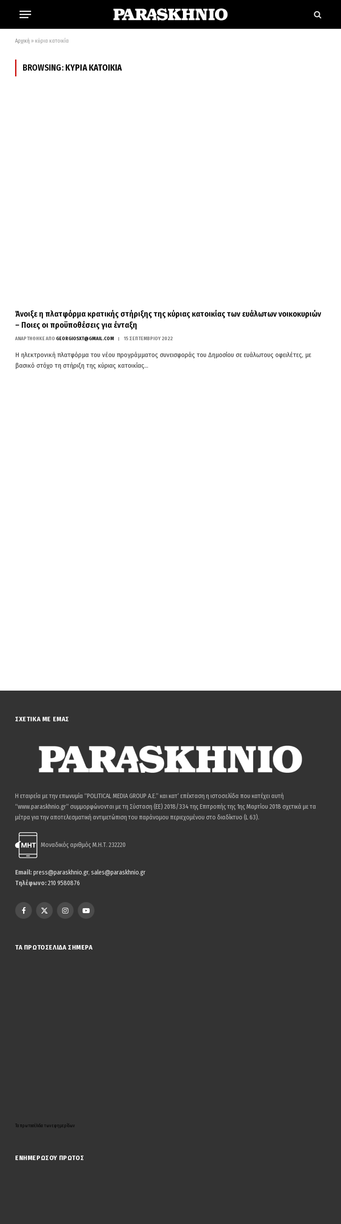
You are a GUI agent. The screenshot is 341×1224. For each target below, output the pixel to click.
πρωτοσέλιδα (32, 1126)
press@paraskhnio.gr (60, 872)
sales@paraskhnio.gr (118, 872)
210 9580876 (64, 883)
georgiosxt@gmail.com (85, 339)
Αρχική (22, 41)
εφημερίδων (63, 1126)
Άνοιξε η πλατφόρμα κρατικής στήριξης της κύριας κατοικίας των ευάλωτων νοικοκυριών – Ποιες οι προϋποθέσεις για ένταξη (168, 319)
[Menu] (25, 14)
